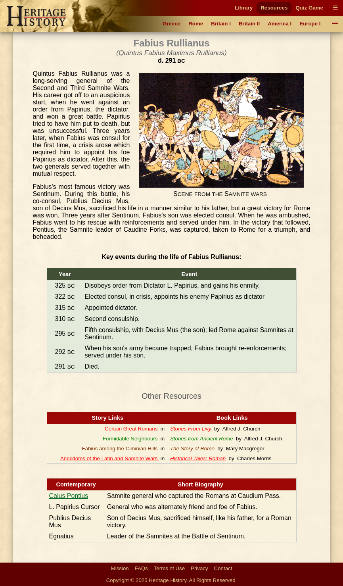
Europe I (309, 24)
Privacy (199, 568)
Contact (223, 568)
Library (244, 8)
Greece (171, 24)
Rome (195, 24)
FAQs (141, 568)
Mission (120, 568)
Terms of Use (169, 568)
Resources (274, 8)
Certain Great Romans (132, 429)
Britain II (249, 24)
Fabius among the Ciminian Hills (120, 449)
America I (279, 24)
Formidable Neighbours (131, 439)
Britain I (221, 24)
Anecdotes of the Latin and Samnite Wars (109, 458)
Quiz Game (309, 8)
